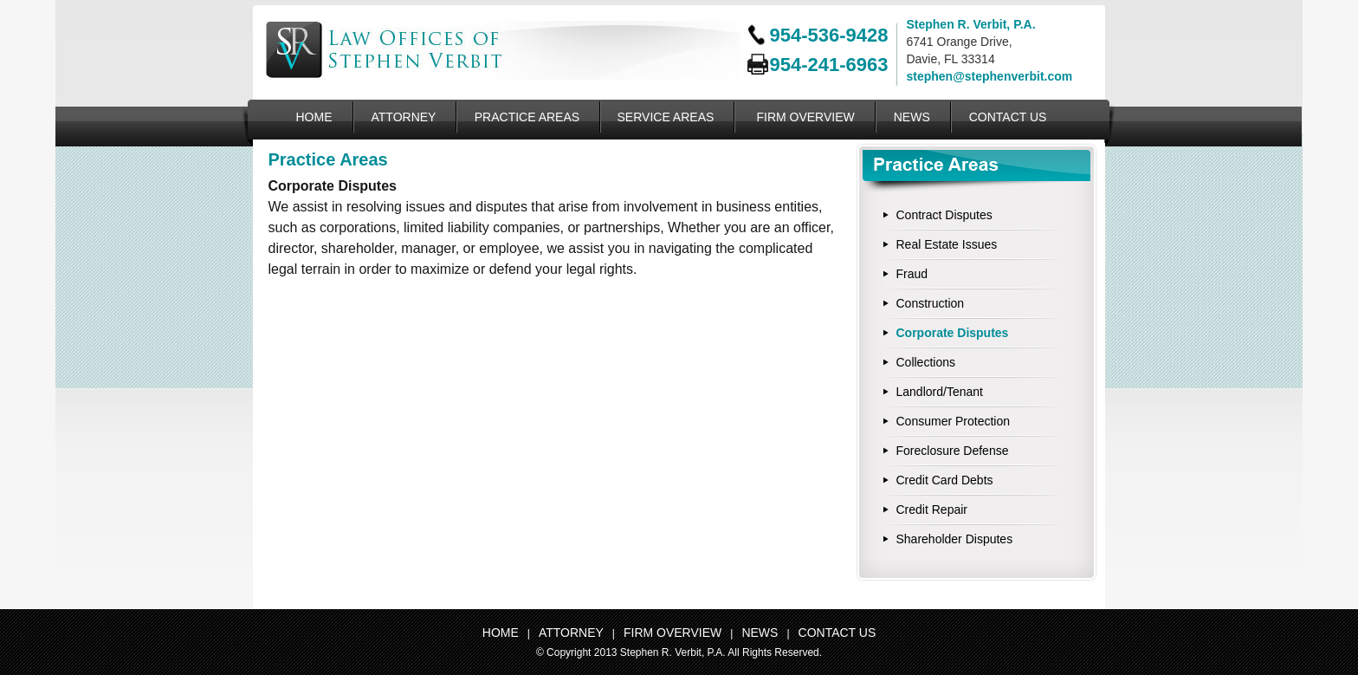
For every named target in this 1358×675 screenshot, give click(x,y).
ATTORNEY (404, 117)
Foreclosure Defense (952, 451)
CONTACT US (1008, 117)
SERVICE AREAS (666, 117)
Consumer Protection (953, 421)
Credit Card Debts (944, 480)
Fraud (912, 274)
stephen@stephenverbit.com (989, 76)
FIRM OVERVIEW (805, 117)
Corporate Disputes (952, 333)
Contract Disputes (944, 215)
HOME (314, 117)
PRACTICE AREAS (527, 117)
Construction (930, 303)
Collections (925, 362)
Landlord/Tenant (939, 392)
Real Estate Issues (947, 244)
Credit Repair (931, 509)
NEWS (912, 117)
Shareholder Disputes (954, 539)
